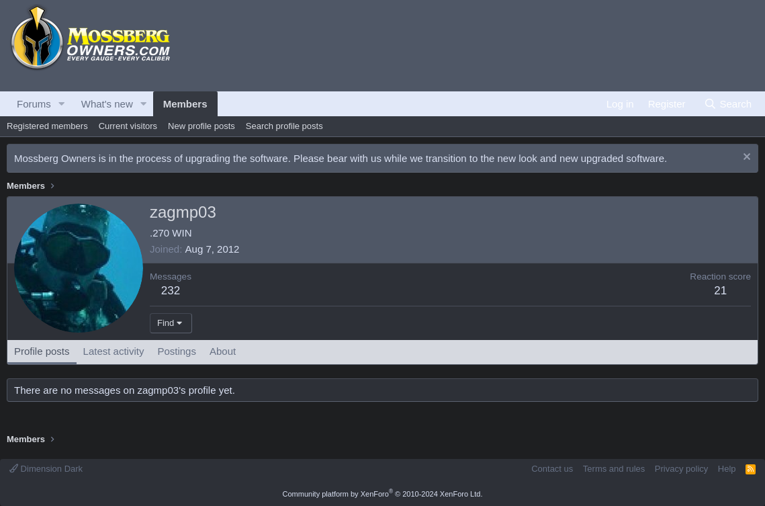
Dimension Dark (46, 469)
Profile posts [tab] (42, 351)
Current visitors (128, 126)
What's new (107, 104)
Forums (34, 104)
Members (185, 104)
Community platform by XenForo (383, 494)
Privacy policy (681, 469)
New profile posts (201, 126)
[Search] (727, 103)
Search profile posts (284, 126)
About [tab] (223, 351)
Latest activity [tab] (113, 351)
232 (170, 290)
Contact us (552, 469)
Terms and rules (614, 469)
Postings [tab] (176, 351)
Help (727, 469)
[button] (61, 103)
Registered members (47, 126)
